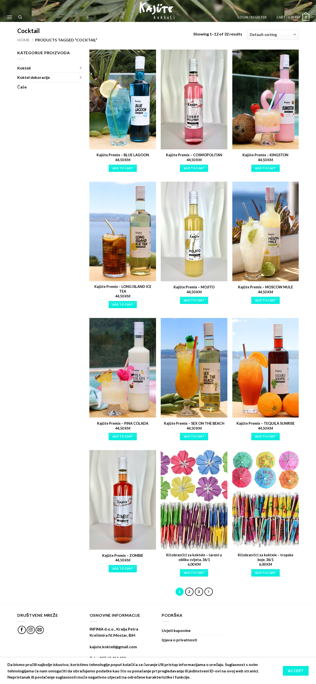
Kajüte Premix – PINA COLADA (122, 423)
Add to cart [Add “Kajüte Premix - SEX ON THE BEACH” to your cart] (194, 436)
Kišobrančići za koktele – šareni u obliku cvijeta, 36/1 (194, 557)
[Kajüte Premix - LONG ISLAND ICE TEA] (122, 231)
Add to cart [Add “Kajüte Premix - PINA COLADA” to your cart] (122, 436)
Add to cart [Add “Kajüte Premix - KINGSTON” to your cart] (265, 168)
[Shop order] (273, 34)
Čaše (22, 87)
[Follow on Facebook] (22, 630)
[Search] (20, 17)
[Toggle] (80, 68)
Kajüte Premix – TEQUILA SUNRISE (266, 423)
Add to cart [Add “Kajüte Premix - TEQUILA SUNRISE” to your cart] (265, 436)
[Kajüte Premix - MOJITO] (194, 231)
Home (23, 39)
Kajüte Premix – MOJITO (194, 287)
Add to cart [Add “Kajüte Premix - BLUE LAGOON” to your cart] (122, 168)
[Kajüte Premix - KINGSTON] (265, 99)
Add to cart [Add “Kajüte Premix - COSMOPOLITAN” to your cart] (194, 168)
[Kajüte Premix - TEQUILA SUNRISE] (265, 368)
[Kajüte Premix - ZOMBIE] (122, 500)
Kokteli (24, 68)
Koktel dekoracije (33, 77)
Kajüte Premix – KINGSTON (265, 155)
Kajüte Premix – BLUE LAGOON (123, 155)
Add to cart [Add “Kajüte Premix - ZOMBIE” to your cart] (122, 568)
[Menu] (10, 17)
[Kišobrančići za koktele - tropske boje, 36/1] (265, 500)
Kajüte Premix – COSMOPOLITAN (194, 155)
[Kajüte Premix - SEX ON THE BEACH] (194, 368)
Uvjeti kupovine (176, 630)
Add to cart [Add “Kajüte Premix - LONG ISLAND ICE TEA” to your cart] (122, 304)
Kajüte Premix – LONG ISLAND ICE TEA (122, 288)
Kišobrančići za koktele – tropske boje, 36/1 (265, 557)
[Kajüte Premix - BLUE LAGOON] (122, 99)
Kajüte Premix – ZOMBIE (122, 555)
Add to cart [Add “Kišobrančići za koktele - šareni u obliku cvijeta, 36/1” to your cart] (194, 572)
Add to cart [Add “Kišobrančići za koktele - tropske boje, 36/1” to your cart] (265, 572)
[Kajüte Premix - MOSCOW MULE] (265, 231)
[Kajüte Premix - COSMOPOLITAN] (194, 99)
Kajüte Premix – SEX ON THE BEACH (194, 423)
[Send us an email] (40, 630)
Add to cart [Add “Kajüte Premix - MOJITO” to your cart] (194, 300)
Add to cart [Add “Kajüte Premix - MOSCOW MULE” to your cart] (265, 300)
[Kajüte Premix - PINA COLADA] (122, 368)
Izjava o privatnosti (179, 639)
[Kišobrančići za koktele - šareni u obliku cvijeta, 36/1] (194, 500)
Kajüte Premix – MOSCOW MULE (265, 287)
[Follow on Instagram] (31, 630)
